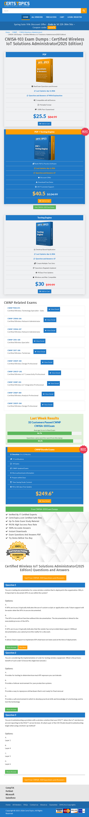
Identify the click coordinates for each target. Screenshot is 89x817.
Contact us (34, 805)
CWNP (14, 32)
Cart (62, 17)
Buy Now (23, 647)
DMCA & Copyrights (67, 805)
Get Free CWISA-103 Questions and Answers (44, 578)
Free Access (51, 17)
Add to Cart (44, 124)
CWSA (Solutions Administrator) (30, 32)
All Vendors (37, 17)
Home (25, 17)
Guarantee (53, 805)
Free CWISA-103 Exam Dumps (44, 509)
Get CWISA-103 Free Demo (44, 207)
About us (43, 805)
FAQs (25, 805)
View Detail (44, 501)
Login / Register (75, 17)
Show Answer (11, 647)
